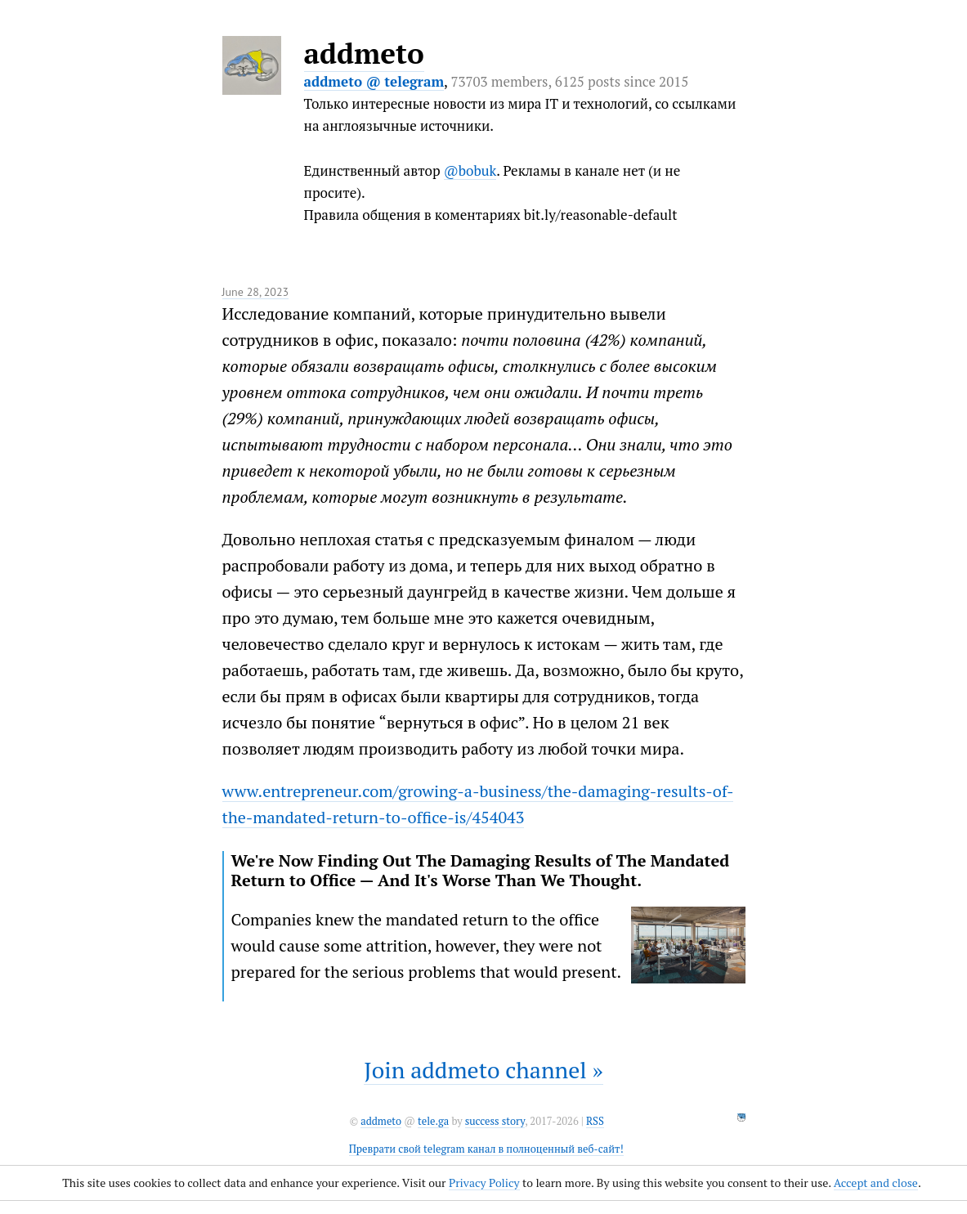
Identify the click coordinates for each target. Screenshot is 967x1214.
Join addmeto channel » (483, 1070)
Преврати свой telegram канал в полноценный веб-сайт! (486, 1149)
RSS (595, 1121)
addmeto (364, 53)
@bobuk (470, 170)
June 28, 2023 (255, 291)
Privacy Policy (484, 1182)
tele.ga (433, 1121)
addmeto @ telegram (374, 81)
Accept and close (876, 1182)
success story (495, 1121)
